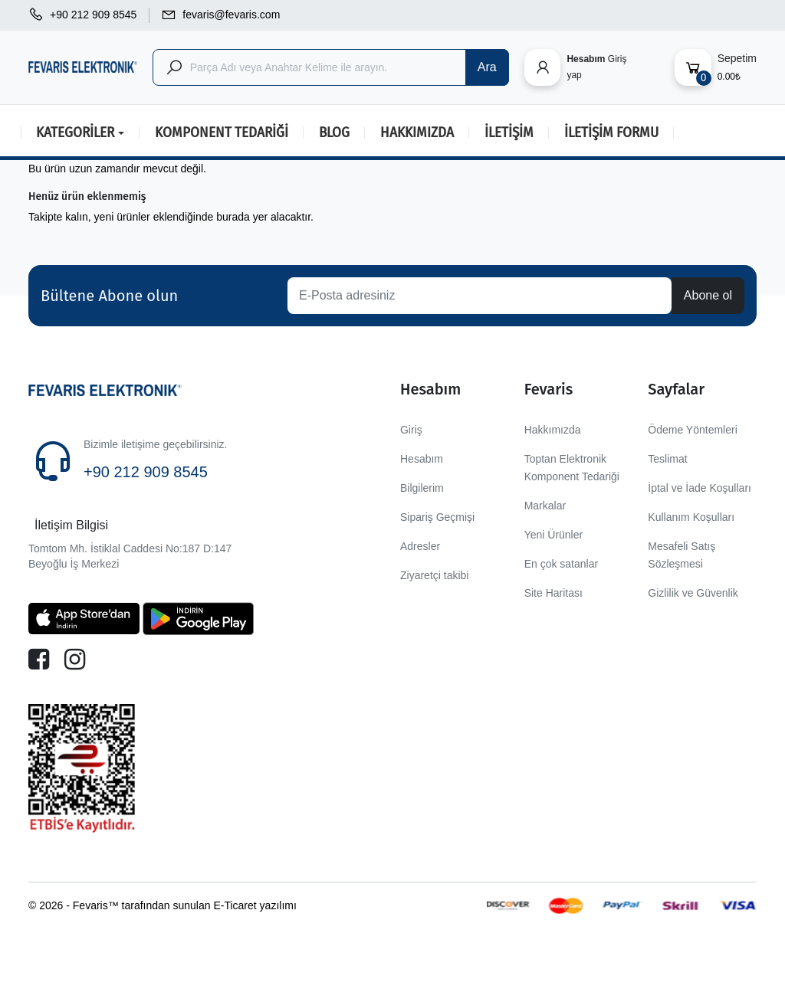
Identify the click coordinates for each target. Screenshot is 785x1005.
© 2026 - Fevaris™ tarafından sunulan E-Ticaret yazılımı (162, 905)
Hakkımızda (552, 430)
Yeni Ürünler (553, 535)
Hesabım (421, 459)
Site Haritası (553, 593)
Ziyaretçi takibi (434, 575)
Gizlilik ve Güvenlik (692, 593)
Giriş (411, 430)
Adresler (420, 546)
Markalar (545, 505)
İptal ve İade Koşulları (699, 488)
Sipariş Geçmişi (437, 517)
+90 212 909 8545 (146, 471)
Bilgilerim (422, 488)
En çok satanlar (561, 564)
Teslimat (667, 459)
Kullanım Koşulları (691, 517)
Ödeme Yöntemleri (692, 430)
